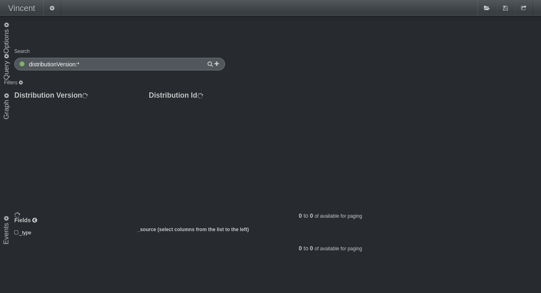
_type (25, 216)
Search (22, 51)
